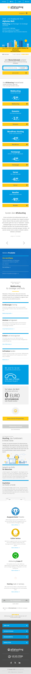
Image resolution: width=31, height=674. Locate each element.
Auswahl (23, 68)
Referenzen (5, 359)
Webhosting (20, 104)
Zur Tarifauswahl (15, 600)
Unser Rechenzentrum (8, 329)
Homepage (20, 165)
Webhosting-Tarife (7, 313)
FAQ (11, 1)
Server (20, 185)
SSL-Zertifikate (6, 267)
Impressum (20, 672)
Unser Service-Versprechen (15, 418)
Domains (20, 124)
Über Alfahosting (7, 344)
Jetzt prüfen (19, 73)
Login (19, 1)
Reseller (20, 205)
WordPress (20, 144)
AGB (9, 672)
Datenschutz (14, 672)
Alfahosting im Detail (15, 426)
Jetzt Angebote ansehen (15, 51)
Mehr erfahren (15, 525)
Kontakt (4, 1)
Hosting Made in (8, 28)
